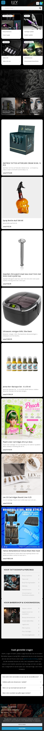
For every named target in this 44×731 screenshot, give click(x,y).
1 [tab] (22, 94)
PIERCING (24, 586)
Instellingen (22, 724)
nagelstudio (25, 625)
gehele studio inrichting (30, 659)
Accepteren (22, 728)
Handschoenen (26, 590)
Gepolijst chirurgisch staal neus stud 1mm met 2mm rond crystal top (22, 275)
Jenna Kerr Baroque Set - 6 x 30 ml (17, 387)
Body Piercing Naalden (28, 583)
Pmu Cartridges (26, 632)
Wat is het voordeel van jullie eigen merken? (17, 693)
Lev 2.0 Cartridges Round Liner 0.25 (17, 498)
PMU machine (26, 628)
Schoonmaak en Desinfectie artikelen (28, 594)
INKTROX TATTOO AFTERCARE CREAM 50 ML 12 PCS (22, 164)
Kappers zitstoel (27, 609)
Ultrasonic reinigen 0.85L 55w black (17, 332)
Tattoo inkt (25, 579)
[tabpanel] (22, 84)
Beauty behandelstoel (28, 618)
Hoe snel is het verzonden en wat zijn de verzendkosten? (21, 677)
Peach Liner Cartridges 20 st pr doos (17, 442)
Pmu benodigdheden (28, 635)
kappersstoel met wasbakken (27, 613)
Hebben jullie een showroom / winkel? (14, 682)
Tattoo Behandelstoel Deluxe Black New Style (21, 551)
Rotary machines (27, 576)
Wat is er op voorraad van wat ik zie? (14, 688)
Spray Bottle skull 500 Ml (13, 221)
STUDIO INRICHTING (27, 621)
